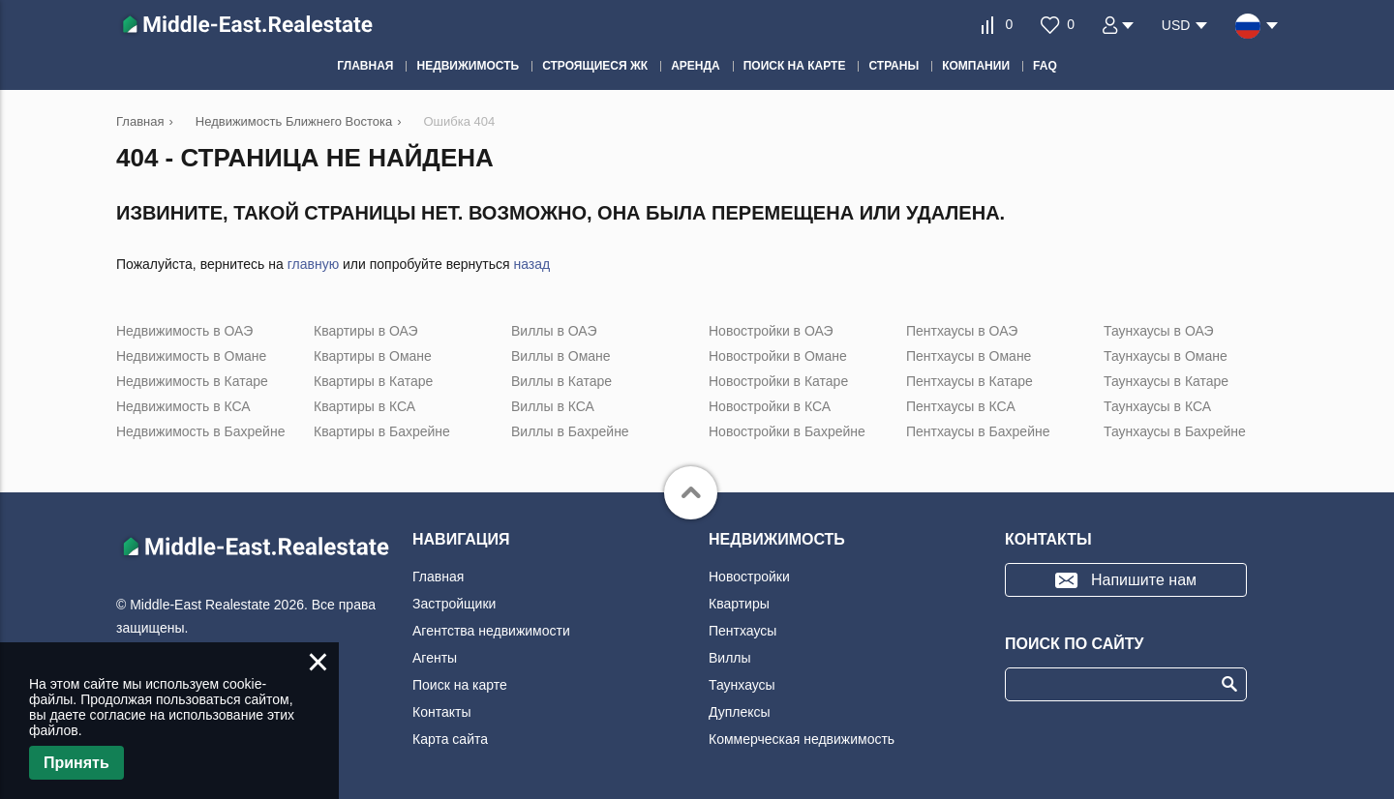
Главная (438, 576)
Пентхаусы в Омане (968, 356)
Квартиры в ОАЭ (366, 331)
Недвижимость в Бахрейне (200, 431)
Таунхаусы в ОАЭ (1159, 331)
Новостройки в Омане (778, 356)
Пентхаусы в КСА (960, 406)
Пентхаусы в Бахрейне (977, 431)
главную (313, 264)
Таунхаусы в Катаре (1166, 381)
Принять (76, 763)
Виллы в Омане (561, 356)
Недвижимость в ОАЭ (184, 331)
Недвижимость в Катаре (192, 381)
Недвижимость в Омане (191, 356)
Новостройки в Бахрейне (787, 431)
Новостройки (749, 576)
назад (531, 264)
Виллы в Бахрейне (570, 431)
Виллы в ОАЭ (553, 331)
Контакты (441, 712)
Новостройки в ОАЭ (771, 331)
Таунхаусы (742, 685)
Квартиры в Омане (373, 356)
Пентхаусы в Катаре (969, 381)
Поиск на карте (459, 685)
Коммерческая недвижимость (801, 739)
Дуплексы (740, 712)
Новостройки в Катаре (778, 381)
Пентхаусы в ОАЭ (961, 331)
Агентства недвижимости (491, 630)
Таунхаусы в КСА (1157, 406)
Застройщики (454, 603)
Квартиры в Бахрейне (382, 431)
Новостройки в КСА (770, 406)
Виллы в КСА (552, 406)
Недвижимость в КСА (183, 406)
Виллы (730, 658)
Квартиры (739, 603)
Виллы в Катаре (561, 381)
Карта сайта (450, 739)
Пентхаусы (742, 630)
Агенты (434, 658)
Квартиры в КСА (364, 406)
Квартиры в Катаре (373, 381)
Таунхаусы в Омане (1165, 356)
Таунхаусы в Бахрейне (1175, 431)
